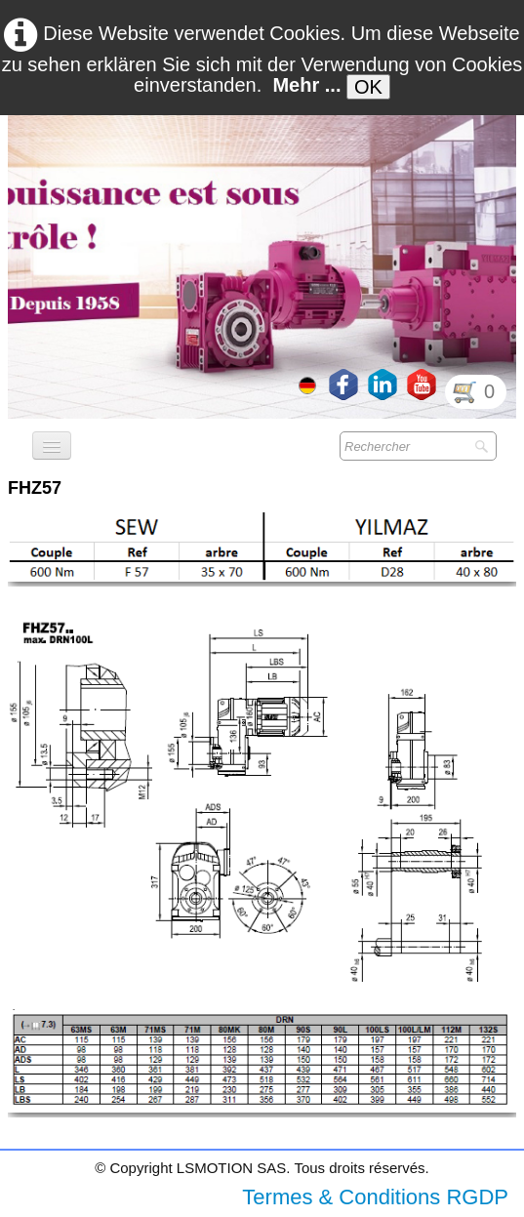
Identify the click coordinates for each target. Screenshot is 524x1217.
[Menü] (51, 445)
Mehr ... (306, 85)
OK (368, 87)
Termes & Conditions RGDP (375, 1197)
